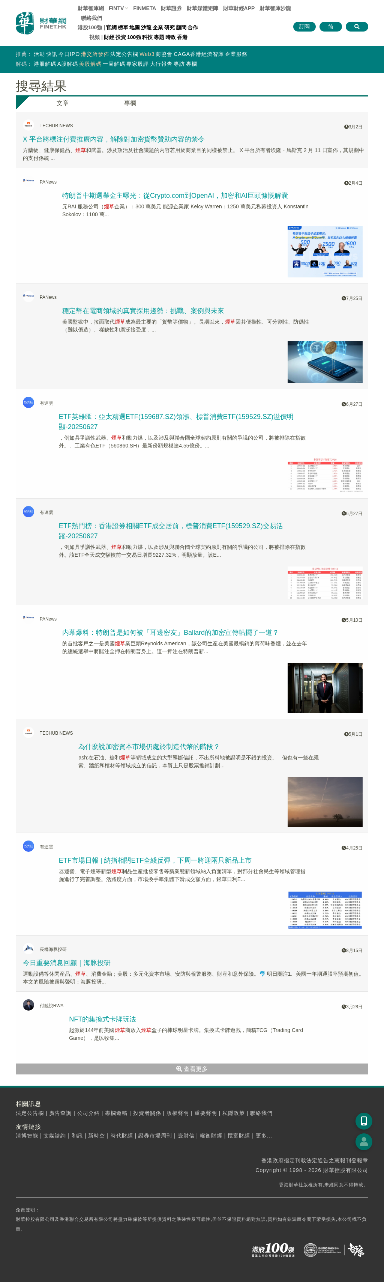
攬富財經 (239, 1136)
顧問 (181, 27)
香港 (182, 37)
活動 (39, 54)
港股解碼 (45, 64)
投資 (121, 37)
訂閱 (304, 26)
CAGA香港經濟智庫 (199, 54)
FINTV (116, 8)
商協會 (164, 54)
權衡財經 (211, 1136)
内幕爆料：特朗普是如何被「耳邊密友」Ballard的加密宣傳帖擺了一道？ (170, 632)
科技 (147, 37)
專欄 (191, 64)
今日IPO (69, 54)
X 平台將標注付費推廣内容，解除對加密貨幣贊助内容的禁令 (114, 139)
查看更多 (192, 1069)
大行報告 (161, 64)
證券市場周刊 (155, 1136)
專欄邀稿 (116, 1113)
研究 (169, 27)
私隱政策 (233, 1113)
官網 (111, 27)
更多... (264, 1136)
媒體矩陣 (202, 8)
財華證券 (171, 8)
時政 (170, 37)
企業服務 (236, 54)
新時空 (96, 1136)
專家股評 (137, 64)
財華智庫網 (91, 8)
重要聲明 (206, 1113)
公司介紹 (88, 1113)
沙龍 (146, 27)
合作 (193, 27)
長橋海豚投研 (53, 949)
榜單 (123, 27)
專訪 (179, 64)
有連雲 (46, 403)
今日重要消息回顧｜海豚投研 (67, 963)
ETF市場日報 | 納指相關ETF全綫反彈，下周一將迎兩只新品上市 (155, 860)
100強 (134, 37)
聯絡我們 (91, 18)
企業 (158, 27)
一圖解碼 (114, 64)
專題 (159, 37)
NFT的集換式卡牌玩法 (102, 1019)
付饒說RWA (51, 1005)
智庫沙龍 (275, 8)
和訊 (77, 1136)
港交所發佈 (95, 54)
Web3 (147, 54)
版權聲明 (177, 1113)
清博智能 (27, 1136)
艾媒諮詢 (55, 1136)
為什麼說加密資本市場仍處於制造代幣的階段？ (149, 746)
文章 (63, 103)
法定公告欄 (124, 54)
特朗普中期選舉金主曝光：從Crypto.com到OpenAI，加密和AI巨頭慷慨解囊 (175, 195)
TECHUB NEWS (56, 125)
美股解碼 (90, 64)
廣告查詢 (60, 1113)
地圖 (134, 27)
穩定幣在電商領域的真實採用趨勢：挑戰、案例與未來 (143, 311)
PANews (48, 182)
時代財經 (122, 1136)
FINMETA (144, 8)
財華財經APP (239, 8)
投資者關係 (147, 1113)
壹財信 (186, 1136)
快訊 (51, 54)
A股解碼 (67, 64)
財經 (109, 37)
